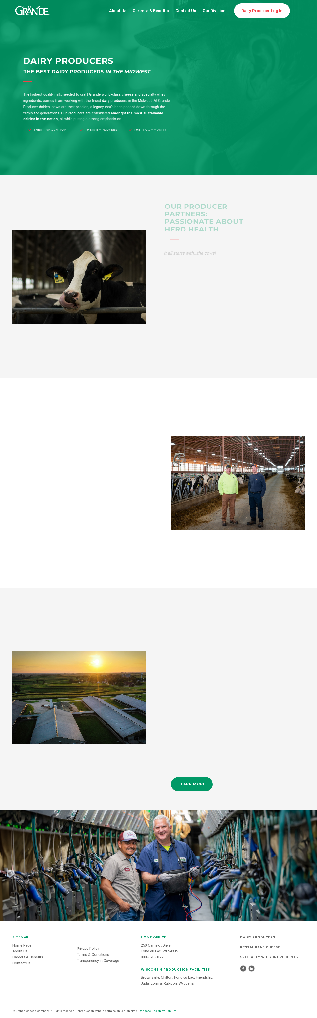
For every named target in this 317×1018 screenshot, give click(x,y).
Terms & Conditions (93, 954)
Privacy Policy (88, 948)
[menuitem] (118, 11)
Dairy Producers (257, 937)
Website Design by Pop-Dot (158, 1011)
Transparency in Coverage (98, 960)
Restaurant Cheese (260, 947)
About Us (19, 951)
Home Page (21, 945)
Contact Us (21, 963)
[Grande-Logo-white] (32, 11)
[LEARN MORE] (192, 784)
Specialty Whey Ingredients (269, 957)
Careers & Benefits (27, 957)
